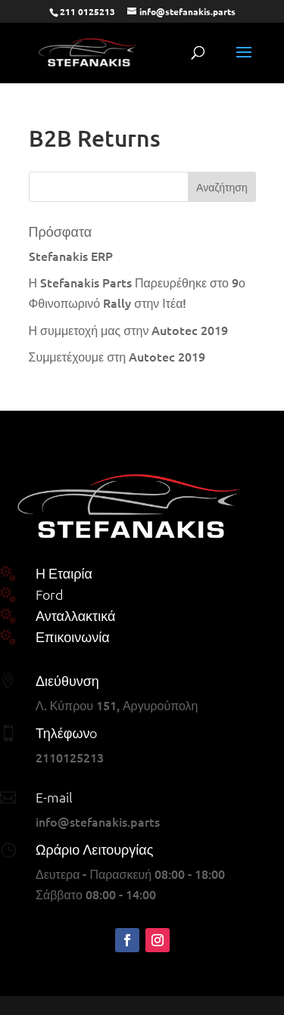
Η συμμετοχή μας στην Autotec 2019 (129, 329)
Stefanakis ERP (71, 255)
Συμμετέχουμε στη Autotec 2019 (117, 356)
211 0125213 (87, 11)
